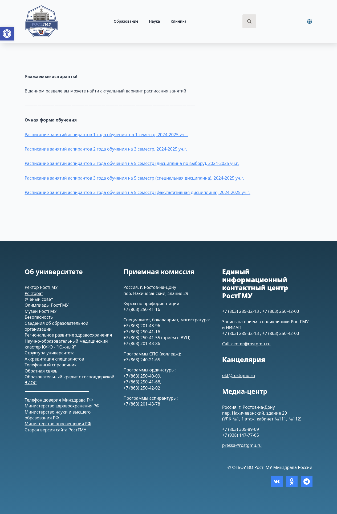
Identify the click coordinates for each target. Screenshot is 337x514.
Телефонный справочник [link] (51, 365)
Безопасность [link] (39, 317)
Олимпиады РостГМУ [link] (47, 305)
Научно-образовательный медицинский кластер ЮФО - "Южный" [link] (66, 344)
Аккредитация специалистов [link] (54, 359)
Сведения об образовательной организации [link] (56, 326)
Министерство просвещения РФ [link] (58, 424)
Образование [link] (126, 21)
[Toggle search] (249, 21)
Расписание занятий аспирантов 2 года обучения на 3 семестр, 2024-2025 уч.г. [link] (106, 149)
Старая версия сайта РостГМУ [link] (55, 430)
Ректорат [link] (34, 293)
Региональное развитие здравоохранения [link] (68, 335)
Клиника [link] (178, 21)
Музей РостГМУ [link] (41, 311)
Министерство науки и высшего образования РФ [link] (58, 415)
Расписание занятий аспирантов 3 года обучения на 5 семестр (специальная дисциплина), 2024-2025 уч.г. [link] (134, 178)
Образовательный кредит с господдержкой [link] (70, 377)
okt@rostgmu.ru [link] (238, 375)
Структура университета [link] (50, 353)
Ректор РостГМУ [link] (41, 287)
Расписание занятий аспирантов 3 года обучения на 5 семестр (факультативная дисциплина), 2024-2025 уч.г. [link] (137, 192)
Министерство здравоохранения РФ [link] (62, 406)
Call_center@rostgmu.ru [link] (246, 344)
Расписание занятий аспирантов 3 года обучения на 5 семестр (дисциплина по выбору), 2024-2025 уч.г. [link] (132, 163)
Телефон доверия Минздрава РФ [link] (59, 400)
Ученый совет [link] (39, 299)
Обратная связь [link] (41, 371)
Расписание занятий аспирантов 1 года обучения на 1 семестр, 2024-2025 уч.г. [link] (106, 134)
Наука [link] (154, 21)
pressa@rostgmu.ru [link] (242, 445)
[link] (7, 34)
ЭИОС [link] (31, 383)
